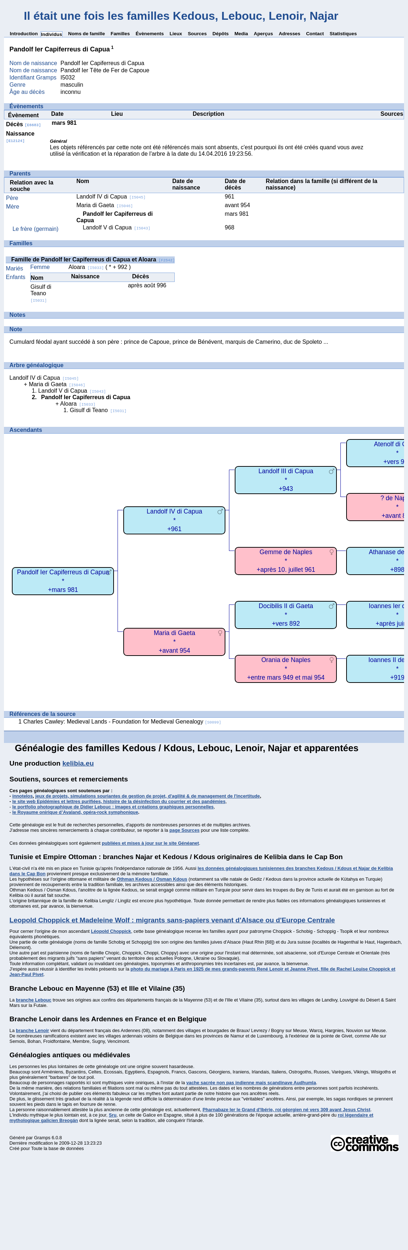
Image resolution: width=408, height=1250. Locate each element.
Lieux (176, 33)
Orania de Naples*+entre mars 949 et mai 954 (286, 668)
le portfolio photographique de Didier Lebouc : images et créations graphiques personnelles (113, 806)
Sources (197, 33)
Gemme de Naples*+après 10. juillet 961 (286, 560)
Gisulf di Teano (41, 293)
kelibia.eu (77, 763)
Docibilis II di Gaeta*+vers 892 (286, 614)
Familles (120, 33)
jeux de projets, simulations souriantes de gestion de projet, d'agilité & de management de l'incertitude (147, 796)
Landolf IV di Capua (111, 196)
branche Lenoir (32, 1030)
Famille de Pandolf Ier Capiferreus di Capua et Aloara (93, 259)
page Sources (184, 830)
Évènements (150, 33)
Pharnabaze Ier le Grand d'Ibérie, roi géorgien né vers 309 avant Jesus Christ (286, 1109)
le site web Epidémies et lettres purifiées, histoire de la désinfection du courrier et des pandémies (118, 801)
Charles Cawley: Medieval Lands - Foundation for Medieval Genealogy (122, 721)
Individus (51, 34)
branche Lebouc (33, 1000)
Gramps (42, 1137)
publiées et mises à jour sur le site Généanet (150, 843)
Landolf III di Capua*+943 (285, 479)
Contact (315, 33)
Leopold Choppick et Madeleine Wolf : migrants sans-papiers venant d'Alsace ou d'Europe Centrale (172, 920)
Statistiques (343, 33)
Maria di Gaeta (104, 205)
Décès (23, 124)
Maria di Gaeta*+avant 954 (174, 641)
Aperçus (263, 33)
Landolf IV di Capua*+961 (174, 520)
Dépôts (220, 33)
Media (241, 33)
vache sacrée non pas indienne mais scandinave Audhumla (251, 1082)
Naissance (20, 137)
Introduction (24, 33)
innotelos (22, 796)
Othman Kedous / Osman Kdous (152, 879)
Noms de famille (86, 33)
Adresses (289, 33)
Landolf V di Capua (116, 227)
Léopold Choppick (111, 931)
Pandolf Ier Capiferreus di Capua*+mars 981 (63, 581)
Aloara (86, 267)
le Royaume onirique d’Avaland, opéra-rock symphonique (75, 812)
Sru (112, 1115)
